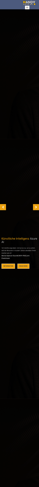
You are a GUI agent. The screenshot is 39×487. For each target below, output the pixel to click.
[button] (3, 207)
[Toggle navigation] (27, 7)
